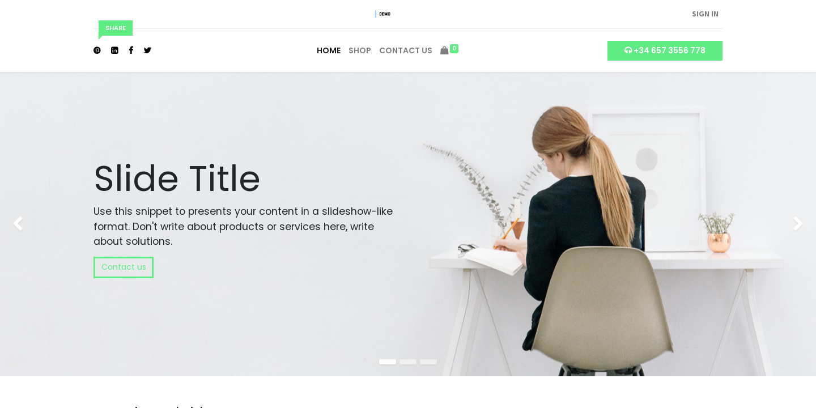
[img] (32, 224)
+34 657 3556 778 (665, 50)
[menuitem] (329, 51)
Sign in (705, 13)
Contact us (123, 267)
